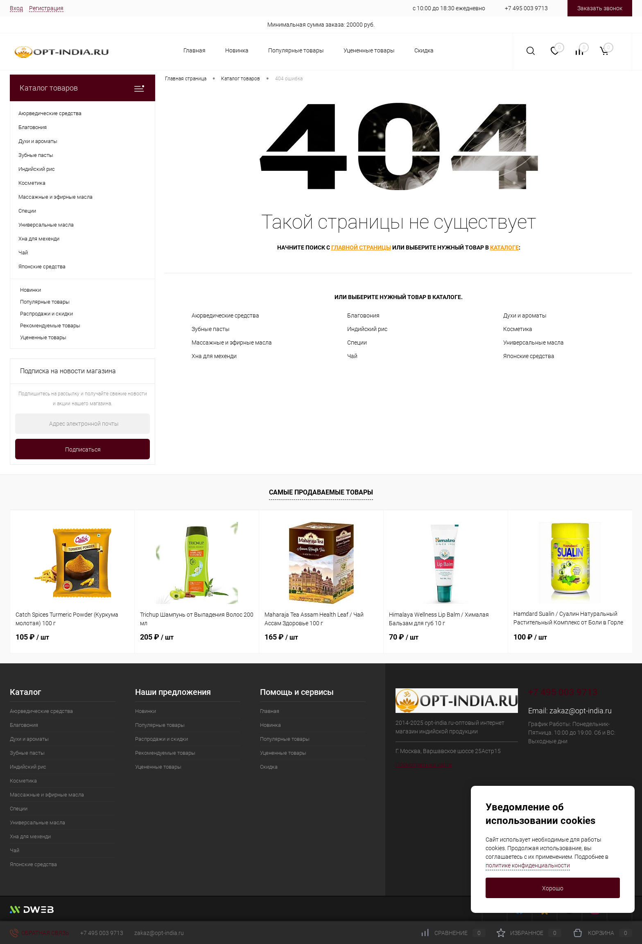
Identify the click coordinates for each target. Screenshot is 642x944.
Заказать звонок (599, 8)
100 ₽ (530, 637)
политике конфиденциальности (528, 865)
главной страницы (361, 247)
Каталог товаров (82, 88)
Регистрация (46, 8)
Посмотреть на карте (424, 764)
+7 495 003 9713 (526, 8)
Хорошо (552, 888)
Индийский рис (367, 329)
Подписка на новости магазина (68, 371)
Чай (352, 356)
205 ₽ (157, 637)
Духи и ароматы (525, 315)
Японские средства (528, 356)
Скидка (424, 50)
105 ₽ (32, 637)
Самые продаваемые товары (321, 492)
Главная (194, 50)
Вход (16, 8)
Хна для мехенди (214, 356)
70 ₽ (403, 637)
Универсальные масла (533, 342)
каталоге (504, 247)
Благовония (363, 315)
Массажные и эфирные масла (232, 342)
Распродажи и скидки (46, 314)
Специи (357, 342)
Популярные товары (296, 50)
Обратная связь (39, 933)
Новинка (237, 50)
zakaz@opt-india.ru (580, 710)
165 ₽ (281, 637)
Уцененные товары (369, 50)
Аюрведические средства (225, 315)
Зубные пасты (211, 329)
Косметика (517, 329)
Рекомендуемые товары (50, 325)
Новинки (30, 290)
